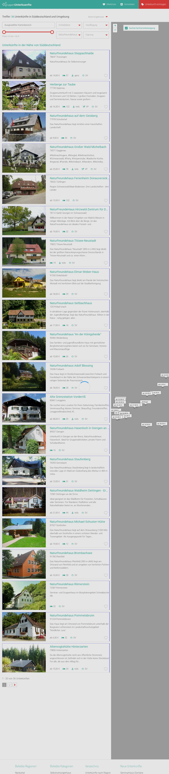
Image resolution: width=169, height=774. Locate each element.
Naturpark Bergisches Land (29, 734)
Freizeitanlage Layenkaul (133, 726)
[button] (124, 78)
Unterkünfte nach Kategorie (99, 722)
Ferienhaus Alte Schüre (132, 741)
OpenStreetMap (162, 111)
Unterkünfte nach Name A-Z (99, 730)
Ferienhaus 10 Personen (62, 718)
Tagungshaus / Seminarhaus (65, 734)
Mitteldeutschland (24, 741)
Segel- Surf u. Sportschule (63, 722)
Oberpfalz (20, 749)
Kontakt (60, 764)
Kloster (53, 730)
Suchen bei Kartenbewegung (142, 28)
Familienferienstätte (60, 737)
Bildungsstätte (57, 745)
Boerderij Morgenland (131, 722)
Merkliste (111, 4)
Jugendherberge (58, 741)
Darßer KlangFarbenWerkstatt (135, 730)
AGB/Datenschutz (76, 764)
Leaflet (142, 111)
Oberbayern (21, 718)
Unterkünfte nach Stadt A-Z (99, 726)
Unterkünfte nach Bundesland (100, 718)
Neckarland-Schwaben (26, 722)
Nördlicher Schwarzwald (27, 737)
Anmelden (129, 4)
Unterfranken (21, 730)
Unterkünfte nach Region (98, 715)
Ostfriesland (21, 726)
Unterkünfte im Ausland (97, 734)
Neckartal (20, 715)
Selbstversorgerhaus (60, 715)
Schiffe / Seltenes (59, 726)
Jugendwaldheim (59, 749)
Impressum (94, 764)
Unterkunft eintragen (155, 4)
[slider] (3, 48)
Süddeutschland (23, 745)
